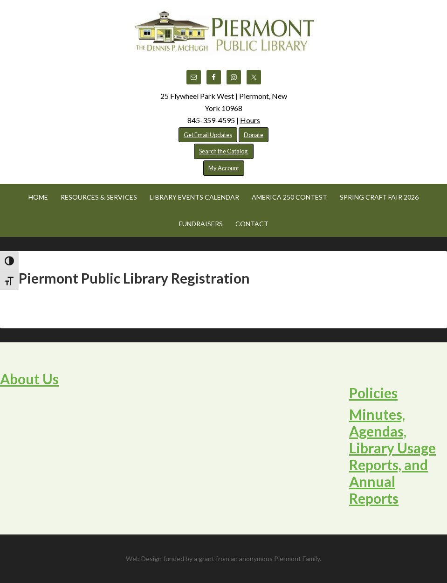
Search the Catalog (223, 151)
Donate (253, 135)
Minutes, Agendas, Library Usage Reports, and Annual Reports (392, 456)
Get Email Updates (208, 135)
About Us (29, 378)
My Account (223, 168)
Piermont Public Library (224, 32)
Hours (250, 120)
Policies (373, 392)
